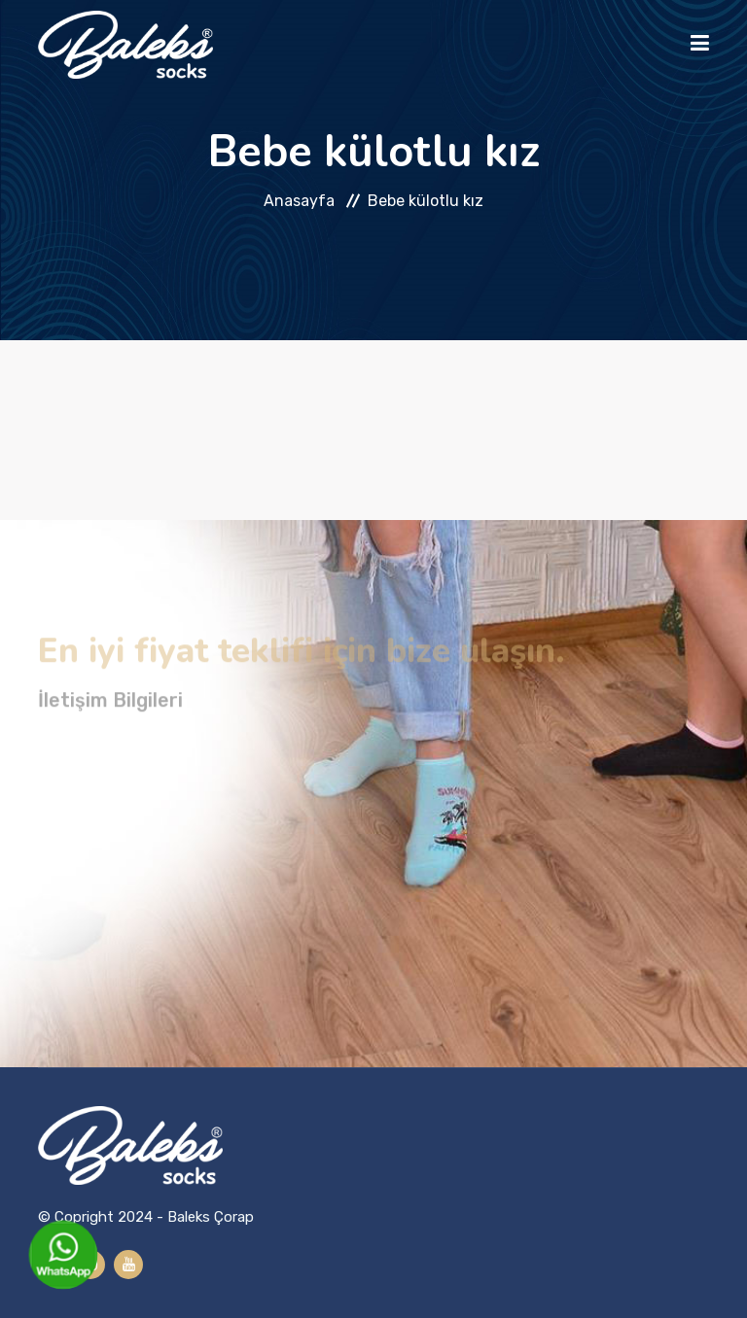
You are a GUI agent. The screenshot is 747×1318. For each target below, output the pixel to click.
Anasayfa (299, 200)
